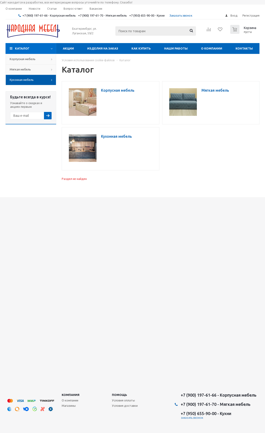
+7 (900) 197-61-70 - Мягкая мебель (102, 15)
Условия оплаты (123, 400)
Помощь (119, 394)
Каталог (22, 48)
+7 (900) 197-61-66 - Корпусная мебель (49, 15)
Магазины (69, 405)
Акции (68, 48)
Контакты (244, 48)
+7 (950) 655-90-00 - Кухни (147, 15)
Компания (70, 394)
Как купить (141, 48)
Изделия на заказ (102, 48)
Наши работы (176, 48)
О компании (211, 48)
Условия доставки (125, 405)
